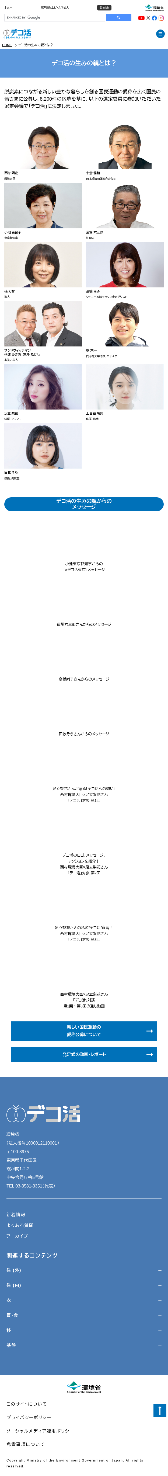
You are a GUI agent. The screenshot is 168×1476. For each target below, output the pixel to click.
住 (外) (84, 1270)
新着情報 (15, 1214)
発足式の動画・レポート (108, 1054)
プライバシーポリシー (28, 1417)
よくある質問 (20, 1225)
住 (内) (84, 1285)
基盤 (84, 1345)
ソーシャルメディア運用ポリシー (40, 1431)
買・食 (84, 1315)
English (104, 7)
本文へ (8, 7)
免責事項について (25, 1444)
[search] (54, 17)
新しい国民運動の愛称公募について (111, 1031)
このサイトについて (26, 1404)
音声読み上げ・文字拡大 (55, 7)
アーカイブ (17, 1236)
